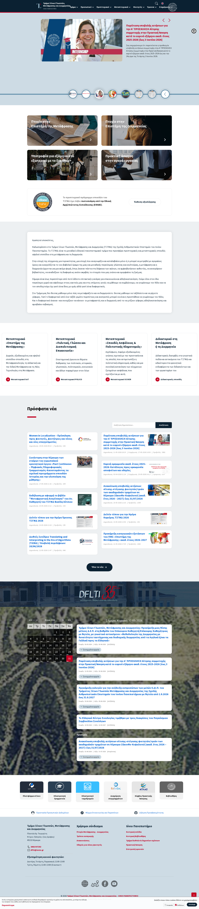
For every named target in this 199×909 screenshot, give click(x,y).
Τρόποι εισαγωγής (85, 836)
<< (30, 620)
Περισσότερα (8, 905)
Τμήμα (73, 7)
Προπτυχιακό (103, 7)
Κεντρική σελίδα (134, 832)
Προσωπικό (86, 7)
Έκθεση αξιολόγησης (145, 202)
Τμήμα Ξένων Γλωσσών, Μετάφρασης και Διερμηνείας (92, 896)
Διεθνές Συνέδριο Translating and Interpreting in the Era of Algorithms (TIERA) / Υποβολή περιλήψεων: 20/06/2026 (50, 541)
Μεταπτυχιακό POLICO (72, 379)
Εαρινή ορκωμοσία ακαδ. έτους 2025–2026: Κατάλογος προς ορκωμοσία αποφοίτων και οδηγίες (124, 467)
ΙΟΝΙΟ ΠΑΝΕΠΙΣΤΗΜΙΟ (128, 896)
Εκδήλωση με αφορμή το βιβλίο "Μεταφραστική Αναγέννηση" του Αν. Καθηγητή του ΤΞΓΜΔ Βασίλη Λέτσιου (51, 499)
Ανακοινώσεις (83, 840)
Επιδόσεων (180, 905)
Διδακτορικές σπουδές (172, 379)
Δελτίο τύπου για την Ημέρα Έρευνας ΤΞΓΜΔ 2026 (50, 519)
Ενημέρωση (164, 7)
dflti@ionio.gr (37, 850)
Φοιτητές (137, 7)
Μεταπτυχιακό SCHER (122, 379)
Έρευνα (150, 7)
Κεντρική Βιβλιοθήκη (136, 836)
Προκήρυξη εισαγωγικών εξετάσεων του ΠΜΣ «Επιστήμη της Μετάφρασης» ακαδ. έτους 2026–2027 (125, 537)
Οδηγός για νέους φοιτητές (89, 845)
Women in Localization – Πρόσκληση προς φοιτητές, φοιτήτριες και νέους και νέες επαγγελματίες (50, 439)
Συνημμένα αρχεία (91, 649)
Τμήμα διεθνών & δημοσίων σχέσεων (143, 840)
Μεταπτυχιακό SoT (21, 379)
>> (69, 620)
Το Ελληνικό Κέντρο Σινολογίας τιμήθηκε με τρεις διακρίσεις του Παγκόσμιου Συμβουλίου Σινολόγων (123, 720)
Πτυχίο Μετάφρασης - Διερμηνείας (93, 832)
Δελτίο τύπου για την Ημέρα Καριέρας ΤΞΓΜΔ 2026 (119, 516)
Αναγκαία (170, 905)
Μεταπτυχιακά (121, 7)
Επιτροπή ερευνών (135, 849)
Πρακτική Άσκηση (134, 845)
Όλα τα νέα (97, 567)
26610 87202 (36, 846)
